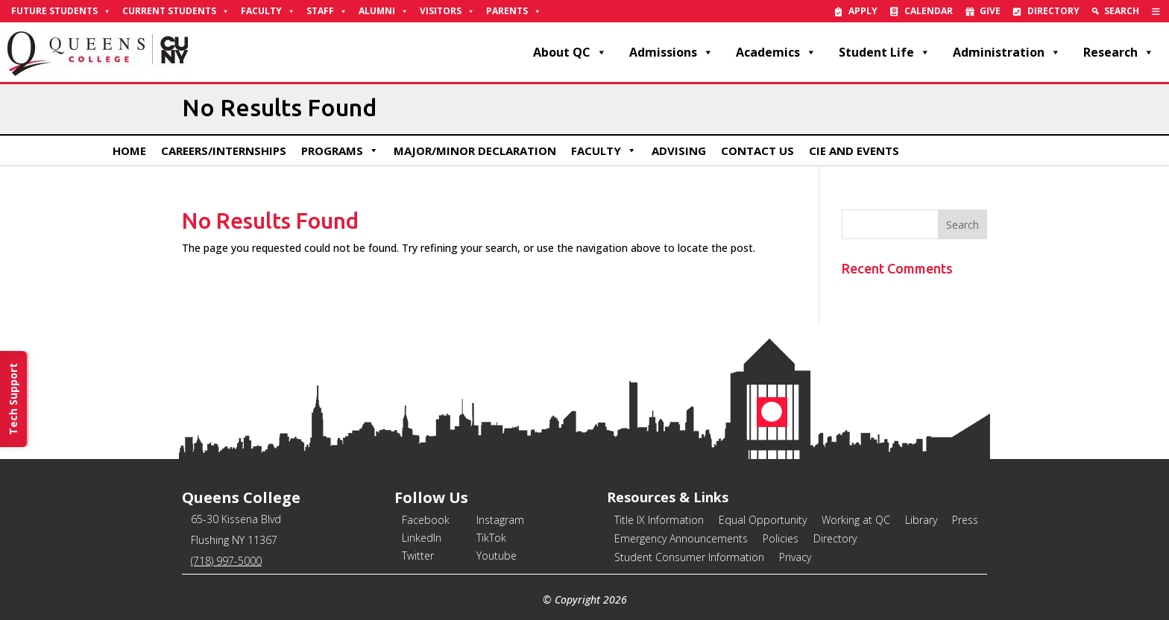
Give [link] (990, 10)
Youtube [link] (496, 555)
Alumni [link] (384, 11)
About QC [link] (570, 52)
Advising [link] (679, 150)
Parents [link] (513, 11)
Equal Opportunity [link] (763, 520)
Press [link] (965, 520)
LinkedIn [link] (421, 538)
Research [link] (1118, 52)
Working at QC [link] (856, 520)
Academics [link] (776, 52)
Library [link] (921, 520)
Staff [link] (326, 11)
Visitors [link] (447, 11)
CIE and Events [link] (854, 150)
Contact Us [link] (757, 150)
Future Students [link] (61, 11)
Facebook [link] (426, 520)
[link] (1156, 11)
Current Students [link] (176, 11)
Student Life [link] (884, 52)
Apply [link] (862, 10)
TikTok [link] (491, 538)
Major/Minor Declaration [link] (475, 150)
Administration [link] (1007, 52)
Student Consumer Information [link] (689, 557)
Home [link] (129, 150)
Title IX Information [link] (659, 520)
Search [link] (1121, 10)
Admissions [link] (671, 52)
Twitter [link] (418, 555)
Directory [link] (1053, 10)
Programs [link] (340, 150)
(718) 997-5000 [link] (226, 561)
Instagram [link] (500, 520)
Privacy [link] (795, 557)
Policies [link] (780, 538)
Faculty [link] (268, 11)
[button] (962, 224)
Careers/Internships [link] (223, 150)
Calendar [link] (928, 10)
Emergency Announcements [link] (681, 538)
